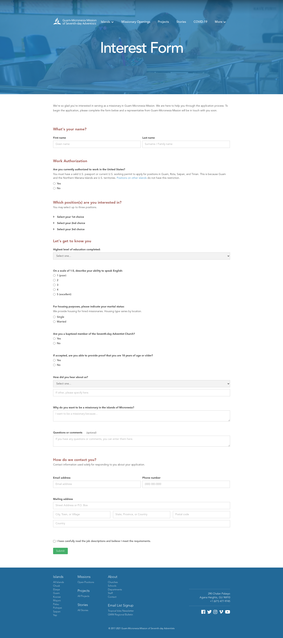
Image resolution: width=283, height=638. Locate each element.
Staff (110, 593)
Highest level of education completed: (77, 249)
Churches (113, 582)
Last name (148, 138)
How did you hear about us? (70, 377)
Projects (163, 22)
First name (59, 138)
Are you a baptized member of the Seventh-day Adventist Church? (94, 334)
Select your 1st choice (70, 217)
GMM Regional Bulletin (120, 615)
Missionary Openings (135, 22)
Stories (181, 22)
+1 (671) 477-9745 (220, 601)
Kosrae (57, 597)
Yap (55, 615)
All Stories (83, 610)
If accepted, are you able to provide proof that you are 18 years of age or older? (103, 355)
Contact (112, 597)
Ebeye (56, 589)
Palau (56, 604)
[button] (107, 22)
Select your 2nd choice (71, 223)
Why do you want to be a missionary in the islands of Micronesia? (93, 407)
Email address (61, 478)
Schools (112, 586)
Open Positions (86, 582)
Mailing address (63, 499)
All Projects (83, 596)
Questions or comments (74, 432)
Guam (56, 593)
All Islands (58, 582)
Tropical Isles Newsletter (121, 611)
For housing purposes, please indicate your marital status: (88, 306)
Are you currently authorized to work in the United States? (89, 169)
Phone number (151, 478)
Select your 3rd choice (71, 229)
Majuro (57, 600)
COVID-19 (200, 22)
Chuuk (56, 586)
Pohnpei (57, 608)
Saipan (56, 611)
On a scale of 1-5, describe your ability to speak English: (88, 271)
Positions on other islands (132, 178)
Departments (115, 589)
